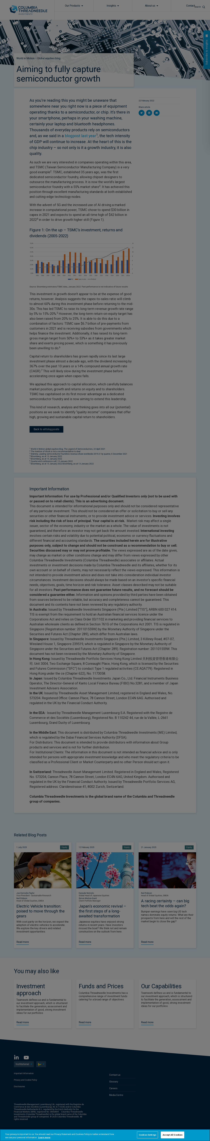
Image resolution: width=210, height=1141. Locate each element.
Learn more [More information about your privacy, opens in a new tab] (44, 1137)
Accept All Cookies (172, 1135)
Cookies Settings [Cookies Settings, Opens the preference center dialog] (147, 1135)
